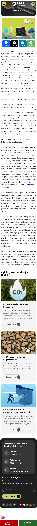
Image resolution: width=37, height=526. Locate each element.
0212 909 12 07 (16, 458)
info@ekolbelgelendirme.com (21, 475)
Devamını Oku (13, 324)
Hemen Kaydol (13, 499)
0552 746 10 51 (16, 466)
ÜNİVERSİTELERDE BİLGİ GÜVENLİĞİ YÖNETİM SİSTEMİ (16, 411)
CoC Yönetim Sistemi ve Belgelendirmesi (14, 358)
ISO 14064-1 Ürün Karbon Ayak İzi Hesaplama (18, 305)
